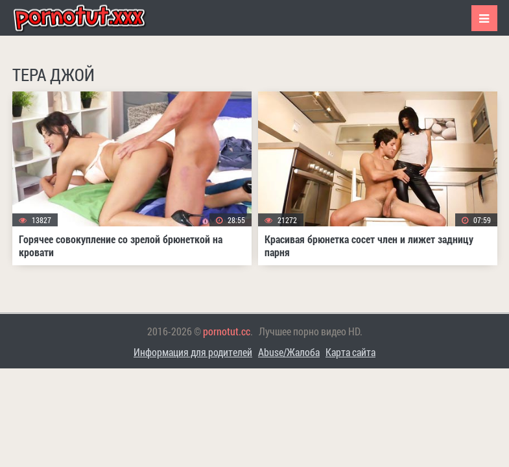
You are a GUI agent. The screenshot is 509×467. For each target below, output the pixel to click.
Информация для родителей (193, 352)
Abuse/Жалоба (289, 352)
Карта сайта (350, 352)
